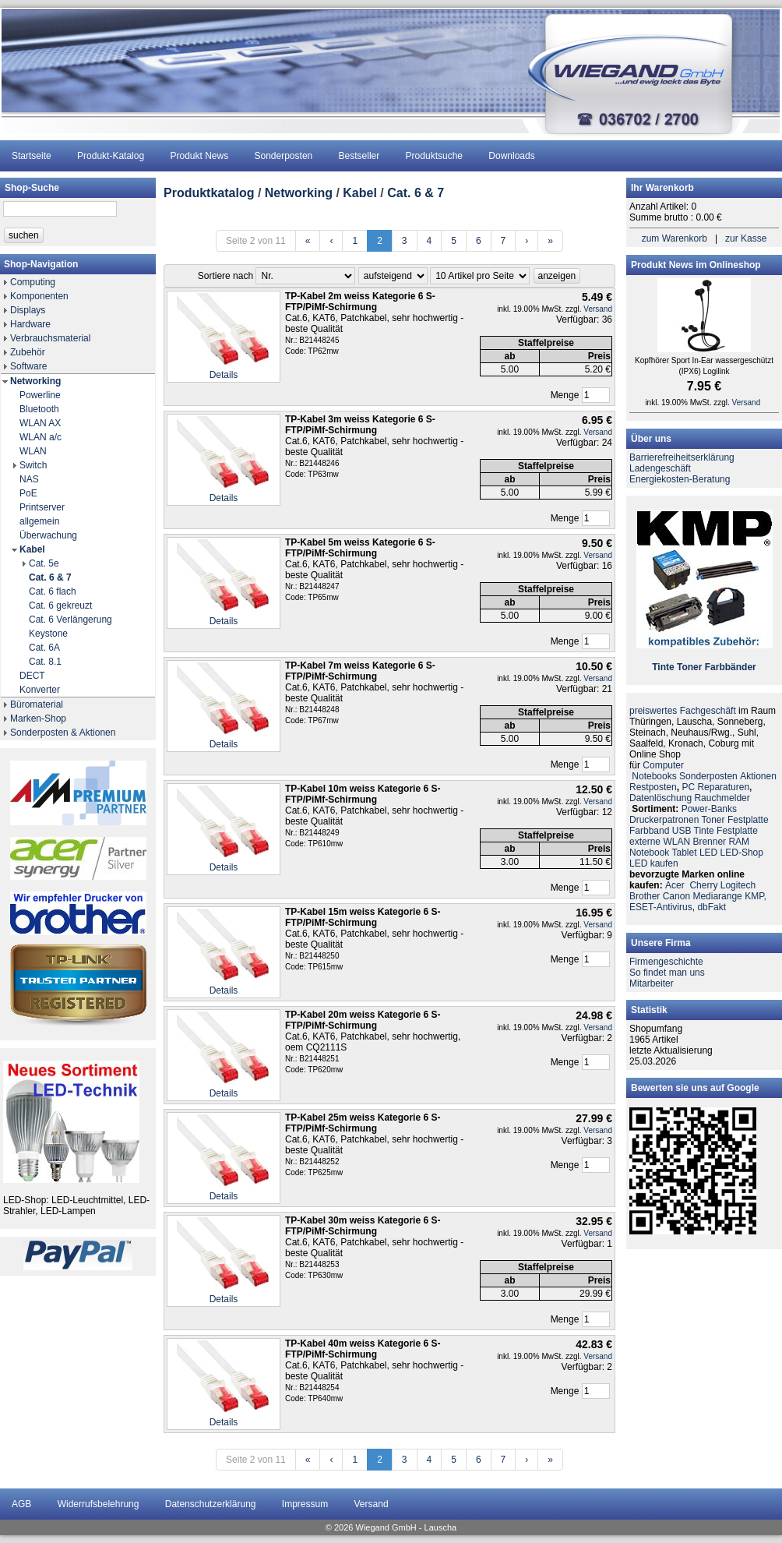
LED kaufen (653, 863)
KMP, (755, 896)
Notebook (649, 852)
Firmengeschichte (666, 961)
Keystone (48, 633)
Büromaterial (36, 704)
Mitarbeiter (651, 983)
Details (224, 374)
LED (708, 852)
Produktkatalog (209, 192)
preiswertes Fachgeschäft (682, 710)
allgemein (39, 521)
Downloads (511, 155)
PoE (28, 493)
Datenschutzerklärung (210, 1504)
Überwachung (48, 535)
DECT (32, 675)
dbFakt (711, 907)
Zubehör (27, 352)
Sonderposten (284, 155)
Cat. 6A (44, 647)
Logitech (738, 885)
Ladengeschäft (660, 468)
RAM (738, 841)
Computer (663, 765)
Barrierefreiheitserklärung (681, 457)
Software (28, 366)
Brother (644, 896)
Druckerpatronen (664, 819)
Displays (27, 310)
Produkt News (199, 155)
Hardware (30, 324)
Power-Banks (709, 808)
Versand (597, 309)
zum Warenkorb (674, 238)
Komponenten (39, 296)
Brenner (709, 841)
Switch (33, 465)
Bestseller (359, 155)
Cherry (703, 885)
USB (682, 830)
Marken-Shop (38, 718)
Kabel (32, 549)
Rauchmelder (721, 798)
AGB (21, 1504)
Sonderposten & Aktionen (62, 732)
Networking (35, 381)
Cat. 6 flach (52, 591)
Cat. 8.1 (45, 661)
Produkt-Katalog (110, 155)
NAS (29, 479)
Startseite (31, 155)
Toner (689, 667)
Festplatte (748, 819)
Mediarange (716, 896)
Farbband (649, 830)
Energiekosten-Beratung (679, 479)
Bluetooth (39, 409)
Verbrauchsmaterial (50, 338)
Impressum (305, 1504)
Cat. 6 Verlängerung (70, 619)
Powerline (40, 395)
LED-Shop (741, 852)
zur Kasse (745, 238)
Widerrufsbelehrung (98, 1504)
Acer (675, 885)
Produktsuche (434, 155)
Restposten (653, 787)
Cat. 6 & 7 (50, 577)
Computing (32, 282)
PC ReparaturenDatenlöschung (690, 792)
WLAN (33, 451)
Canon (676, 896)
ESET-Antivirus (660, 907)
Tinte (663, 667)
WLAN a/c (40, 437)
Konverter (39, 689)
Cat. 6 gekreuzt (60, 605)
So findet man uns (667, 972)
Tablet (684, 852)
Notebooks (654, 776)
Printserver (42, 507)
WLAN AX (40, 423)
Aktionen (758, 776)
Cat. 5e (44, 563)
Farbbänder (730, 667)
